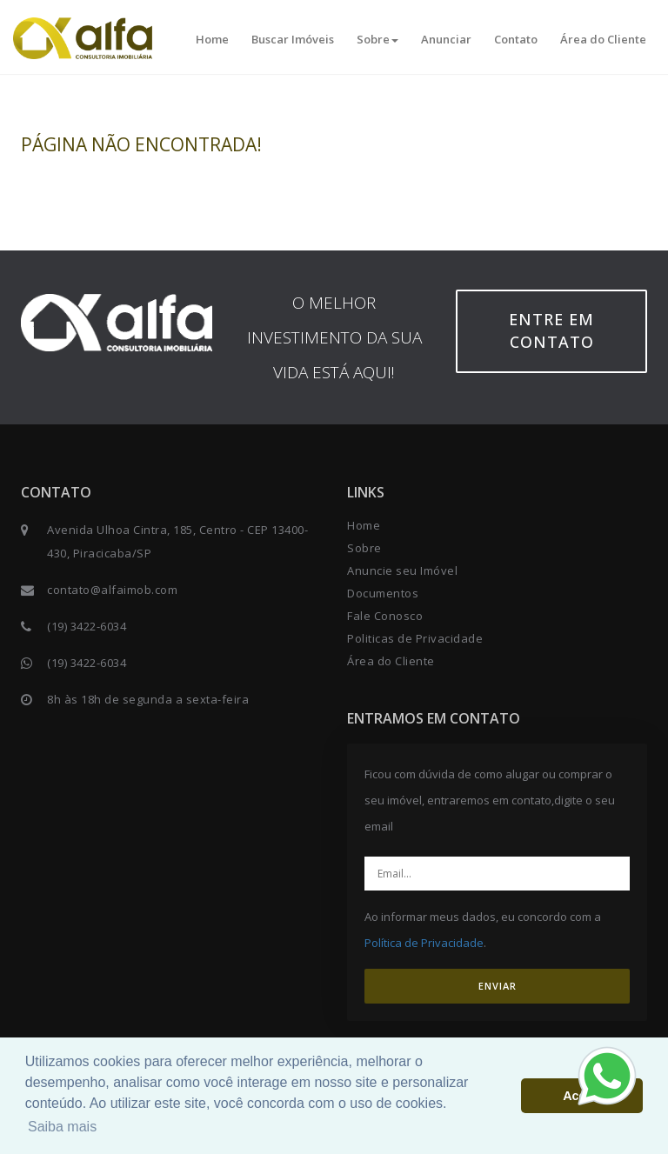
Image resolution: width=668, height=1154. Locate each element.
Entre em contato (551, 330)
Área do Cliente (603, 39)
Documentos (382, 593)
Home (212, 39)
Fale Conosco (385, 616)
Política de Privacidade (424, 943)
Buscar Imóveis (292, 39)
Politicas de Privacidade (415, 638)
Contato (516, 39)
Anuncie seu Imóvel (402, 570)
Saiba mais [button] (62, 1126)
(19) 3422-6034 (86, 626)
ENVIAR (497, 985)
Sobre (377, 39)
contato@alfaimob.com (112, 589)
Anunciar (446, 39)
